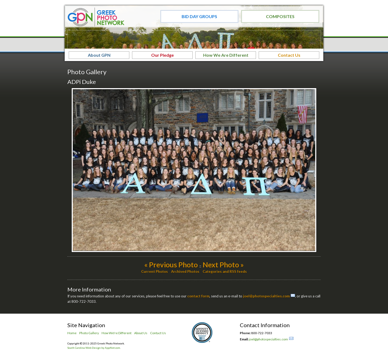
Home (72, 333)
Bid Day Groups (199, 16)
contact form (198, 296)
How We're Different (116, 333)
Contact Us (289, 55)
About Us (140, 333)
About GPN (99, 55)
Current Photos (154, 271)
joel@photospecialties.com (266, 296)
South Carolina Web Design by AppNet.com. (94, 347)
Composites (280, 16)
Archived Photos (185, 271)
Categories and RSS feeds (225, 271)
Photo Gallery (89, 333)
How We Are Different (225, 55)
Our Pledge (162, 55)
